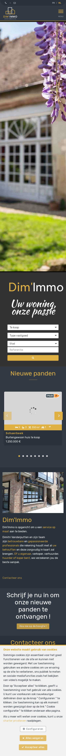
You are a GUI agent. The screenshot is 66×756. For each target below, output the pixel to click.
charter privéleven (14, 720)
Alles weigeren (35, 738)
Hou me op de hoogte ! (33, 626)
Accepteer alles (34, 747)
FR (53, 3)
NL (59, 3)
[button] (33, 343)
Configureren (34, 729)
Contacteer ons (12, 577)
